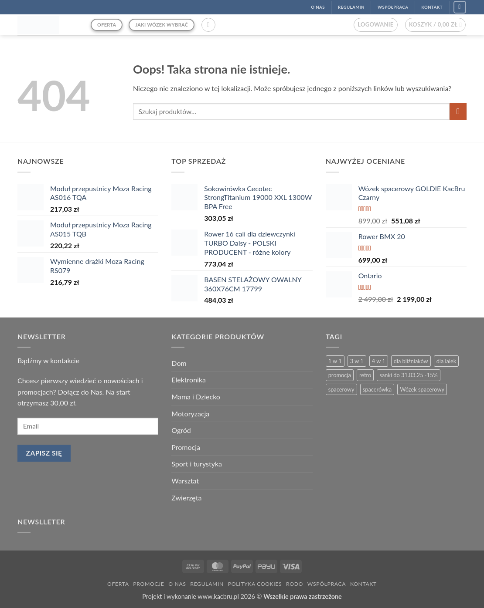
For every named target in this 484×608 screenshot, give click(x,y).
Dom (178, 363)
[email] (87, 426)
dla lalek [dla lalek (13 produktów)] (446, 361)
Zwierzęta (186, 497)
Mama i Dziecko (195, 396)
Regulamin (207, 584)
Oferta (118, 584)
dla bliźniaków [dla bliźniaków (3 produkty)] (411, 361)
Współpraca (326, 584)
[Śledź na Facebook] (459, 7)
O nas (177, 584)
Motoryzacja (190, 413)
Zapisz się (44, 453)
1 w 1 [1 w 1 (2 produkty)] (335, 361)
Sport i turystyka (196, 463)
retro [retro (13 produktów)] (365, 375)
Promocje (148, 584)
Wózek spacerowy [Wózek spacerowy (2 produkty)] (422, 389)
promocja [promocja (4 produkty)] (339, 375)
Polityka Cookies (255, 584)
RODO (294, 584)
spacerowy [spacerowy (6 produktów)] (341, 389)
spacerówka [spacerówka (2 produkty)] (377, 389)
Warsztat (185, 480)
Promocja (185, 447)
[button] (208, 25)
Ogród (181, 430)
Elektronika (188, 379)
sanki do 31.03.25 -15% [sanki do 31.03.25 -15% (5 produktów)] (408, 375)
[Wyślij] (458, 111)
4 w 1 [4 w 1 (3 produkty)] (378, 361)
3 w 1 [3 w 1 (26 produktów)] (357, 361)
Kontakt (363, 584)
